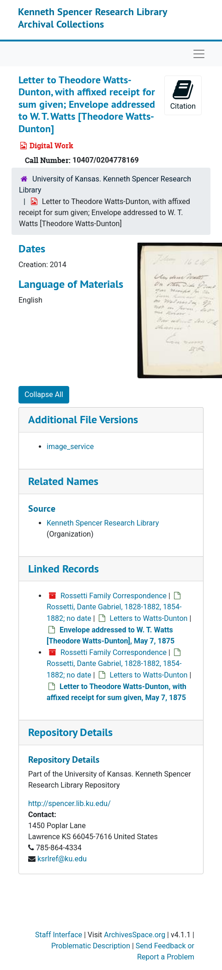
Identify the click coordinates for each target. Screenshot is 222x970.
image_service (70, 446)
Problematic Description (90, 945)
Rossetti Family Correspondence (113, 595)
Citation (183, 95)
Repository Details (70, 732)
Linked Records (63, 568)
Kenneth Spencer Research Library (103, 523)
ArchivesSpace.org (134, 934)
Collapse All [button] (43, 394)
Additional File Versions (83, 419)
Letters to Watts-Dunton (149, 618)
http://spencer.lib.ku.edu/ (69, 803)
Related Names (63, 481)
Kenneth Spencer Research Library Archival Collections (92, 17)
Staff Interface (58, 934)
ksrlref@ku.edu (62, 858)
